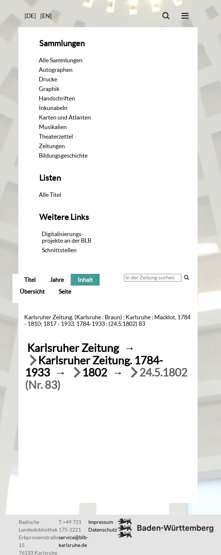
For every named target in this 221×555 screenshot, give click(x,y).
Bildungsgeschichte (63, 155)
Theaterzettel (56, 136)
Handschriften (57, 98)
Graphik (49, 88)
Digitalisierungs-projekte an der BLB (66, 237)
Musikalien (53, 127)
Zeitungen (52, 146)
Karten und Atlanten (65, 117)
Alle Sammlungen (60, 60)
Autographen (56, 69)
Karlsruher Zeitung (73, 348)
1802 (94, 373)
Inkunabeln (53, 107)
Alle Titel (50, 194)
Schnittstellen (59, 250)
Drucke (48, 79)
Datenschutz (102, 530)
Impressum (100, 522)
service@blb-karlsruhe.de (73, 541)
